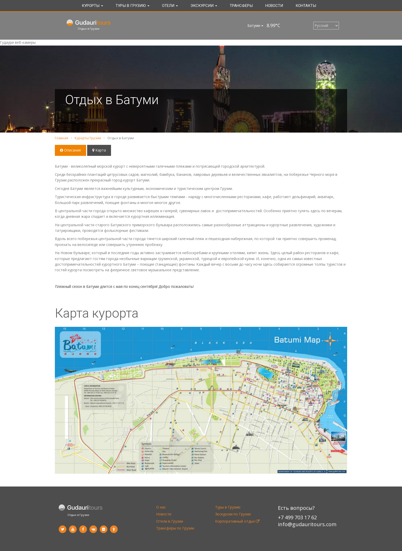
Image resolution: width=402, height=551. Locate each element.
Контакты (306, 5)
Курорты (92, 5)
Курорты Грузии (88, 138)
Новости (274, 5)
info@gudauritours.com (307, 524)
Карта (99, 150)
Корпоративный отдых (237, 521)
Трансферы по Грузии (175, 528)
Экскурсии (203, 5)
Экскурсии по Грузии (233, 514)
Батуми (255, 25)
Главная (61, 138)
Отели (170, 5)
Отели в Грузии (169, 521)
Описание (70, 150)
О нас (161, 507)
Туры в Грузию (132, 5)
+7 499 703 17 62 (297, 517)
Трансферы (241, 5)
